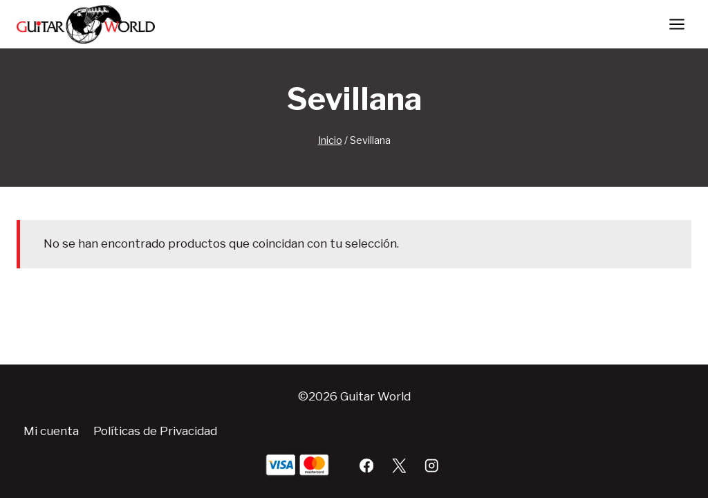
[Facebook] (367, 466)
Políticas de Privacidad (155, 431)
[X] (399, 466)
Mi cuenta (51, 431)
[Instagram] (432, 466)
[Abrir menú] (676, 24)
